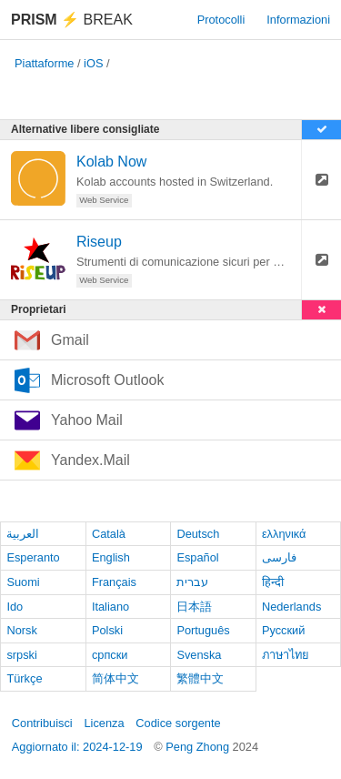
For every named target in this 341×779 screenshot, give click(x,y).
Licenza (104, 723)
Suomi (22, 582)
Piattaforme (44, 63)
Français (114, 582)
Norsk (21, 630)
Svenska (198, 655)
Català (108, 534)
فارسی (279, 557)
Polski (107, 630)
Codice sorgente (177, 723)
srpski (21, 655)
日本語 (194, 606)
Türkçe (24, 678)
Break (72, 19)
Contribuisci (42, 723)
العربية (22, 534)
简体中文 (115, 678)
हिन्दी (273, 582)
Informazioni (298, 19)
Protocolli (221, 19)
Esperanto (32, 557)
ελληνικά (284, 534)
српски (110, 655)
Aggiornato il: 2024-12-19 (77, 747)
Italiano (110, 606)
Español (197, 557)
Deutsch (197, 534)
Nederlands (291, 606)
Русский (283, 630)
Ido (14, 606)
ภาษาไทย (285, 655)
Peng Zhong (198, 747)
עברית (192, 582)
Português (202, 630)
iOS (93, 63)
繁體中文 (200, 678)
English (111, 557)
